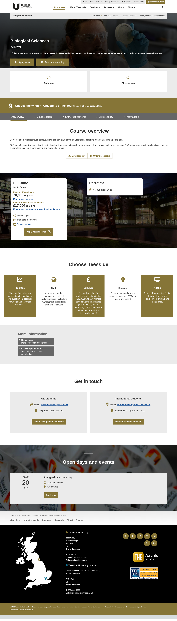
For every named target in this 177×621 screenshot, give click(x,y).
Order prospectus (100, 157)
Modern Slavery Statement (91, 609)
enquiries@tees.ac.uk (77, 559)
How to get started (110, 16)
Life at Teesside (31, 522)
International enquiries (77, 562)
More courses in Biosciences (34, 344)
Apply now (24, 62)
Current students (96, 2)
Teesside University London (81, 567)
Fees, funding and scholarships (152, 16)
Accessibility (139, 2)
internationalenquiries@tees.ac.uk (133, 406)
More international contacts (128, 423)
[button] (155, 2)
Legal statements (50, 609)
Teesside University (22, 6)
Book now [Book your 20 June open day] (51, 497)
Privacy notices (37, 609)
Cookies (77, 609)
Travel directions (73, 551)
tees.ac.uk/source (88, 315)
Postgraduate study (22, 16)
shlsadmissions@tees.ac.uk (54, 406)
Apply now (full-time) (36, 233)
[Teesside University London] (45, 580)
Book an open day (56, 62)
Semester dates (24, 225)
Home (85, 2)
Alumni (79, 522)
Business (46, 522)
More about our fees (23, 200)
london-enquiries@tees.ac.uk (80, 595)
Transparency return (122, 609)
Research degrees (129, 16)
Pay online (128, 2)
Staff (106, 2)
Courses (96, 16)
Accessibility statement (138, 609)
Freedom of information (65, 609)
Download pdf (76, 157)
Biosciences (128, 81)
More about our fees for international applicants (36, 210)
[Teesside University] (39, 562)
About (70, 522)
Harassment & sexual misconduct (21, 612)
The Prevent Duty (108, 609)
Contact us (115, 2)
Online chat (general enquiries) (49, 423)
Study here (15, 522)
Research (59, 522)
